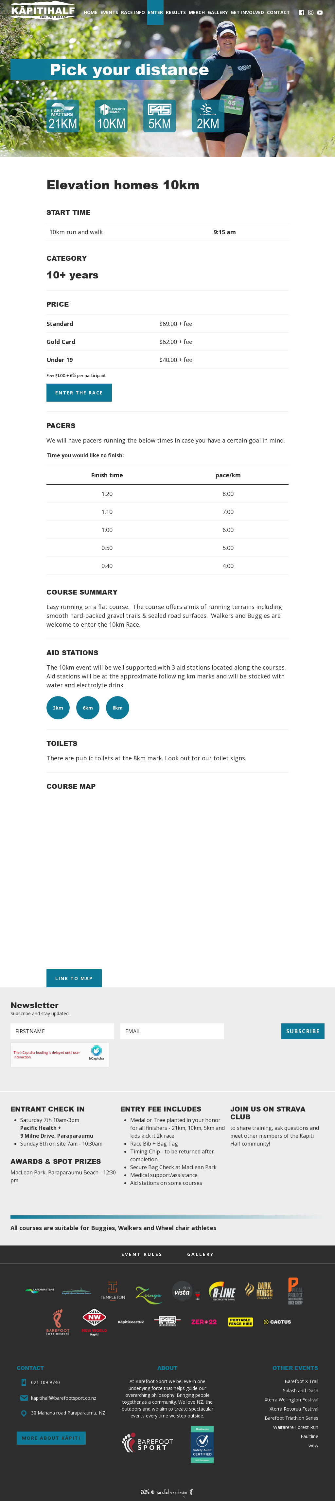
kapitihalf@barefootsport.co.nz (63, 1398)
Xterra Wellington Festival (291, 1399)
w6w (313, 1445)
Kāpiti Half (43, 12)
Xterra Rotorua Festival (294, 1409)
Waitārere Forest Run (295, 1427)
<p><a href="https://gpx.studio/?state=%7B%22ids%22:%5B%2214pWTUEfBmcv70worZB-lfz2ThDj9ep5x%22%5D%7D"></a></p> (167, 878)
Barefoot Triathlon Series (291, 1418)
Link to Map (74, 978)
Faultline (309, 1436)
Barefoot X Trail (301, 1381)
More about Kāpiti (51, 1438)
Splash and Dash (300, 1390)
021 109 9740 (45, 1382)
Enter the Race (79, 393)
